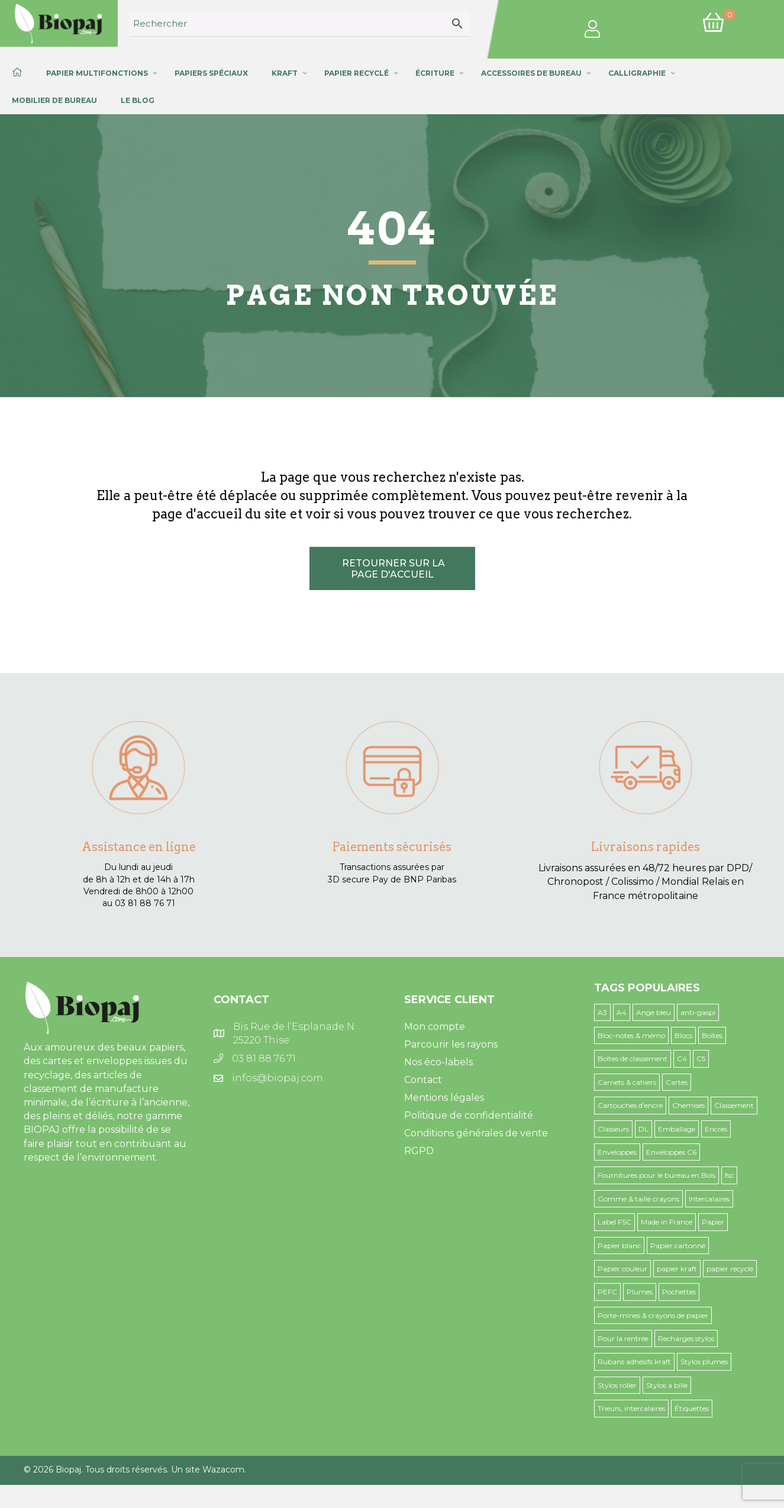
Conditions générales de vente (476, 1133)
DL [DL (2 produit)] (643, 1128)
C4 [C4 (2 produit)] (682, 1058)
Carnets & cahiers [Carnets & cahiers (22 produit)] (627, 1082)
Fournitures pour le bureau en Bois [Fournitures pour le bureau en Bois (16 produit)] (656, 1175)
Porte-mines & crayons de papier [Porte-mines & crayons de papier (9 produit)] (653, 1315)
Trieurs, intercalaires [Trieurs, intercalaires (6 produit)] (631, 1408)
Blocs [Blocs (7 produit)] (683, 1035)
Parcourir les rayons (451, 1044)
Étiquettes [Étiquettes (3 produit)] (692, 1408)
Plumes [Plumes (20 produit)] (640, 1291)
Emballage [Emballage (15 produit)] (676, 1128)
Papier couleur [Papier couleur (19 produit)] (622, 1268)
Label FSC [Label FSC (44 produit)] (614, 1221)
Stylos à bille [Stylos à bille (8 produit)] (667, 1385)
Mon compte (434, 1026)
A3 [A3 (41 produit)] (602, 1012)
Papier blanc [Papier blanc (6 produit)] (619, 1245)
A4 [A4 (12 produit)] (622, 1012)
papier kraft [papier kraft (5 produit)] (677, 1268)
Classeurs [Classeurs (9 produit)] (613, 1128)
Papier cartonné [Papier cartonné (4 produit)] (677, 1245)
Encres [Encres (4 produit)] (716, 1128)
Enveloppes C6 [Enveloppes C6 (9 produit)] (671, 1152)
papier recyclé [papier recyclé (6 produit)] (729, 1268)
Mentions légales (444, 1097)
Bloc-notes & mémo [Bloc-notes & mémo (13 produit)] (631, 1035)
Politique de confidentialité (468, 1115)
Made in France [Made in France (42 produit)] (666, 1221)
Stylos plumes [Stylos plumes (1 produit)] (704, 1361)
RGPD (419, 1150)
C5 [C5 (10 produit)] (700, 1058)
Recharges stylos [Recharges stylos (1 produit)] (686, 1338)
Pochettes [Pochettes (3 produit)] (679, 1291)
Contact (423, 1079)
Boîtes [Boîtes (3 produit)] (712, 1035)
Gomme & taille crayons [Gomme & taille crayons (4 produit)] (638, 1198)
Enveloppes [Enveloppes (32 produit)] (617, 1152)
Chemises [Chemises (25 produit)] (688, 1105)
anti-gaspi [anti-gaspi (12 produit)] (697, 1012)
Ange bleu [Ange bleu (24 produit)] (653, 1012)
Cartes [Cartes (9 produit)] (677, 1082)
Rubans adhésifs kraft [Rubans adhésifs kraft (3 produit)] (634, 1361)
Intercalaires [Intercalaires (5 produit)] (709, 1198)
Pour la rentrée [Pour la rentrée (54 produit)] (623, 1338)
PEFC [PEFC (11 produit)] (607, 1291)
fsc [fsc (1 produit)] (729, 1175)
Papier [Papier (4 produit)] (713, 1221)
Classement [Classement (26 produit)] (734, 1105)
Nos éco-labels (438, 1062)
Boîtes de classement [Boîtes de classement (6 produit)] (632, 1058)
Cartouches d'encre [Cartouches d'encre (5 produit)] (630, 1105)
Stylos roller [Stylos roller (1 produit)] (617, 1385)
